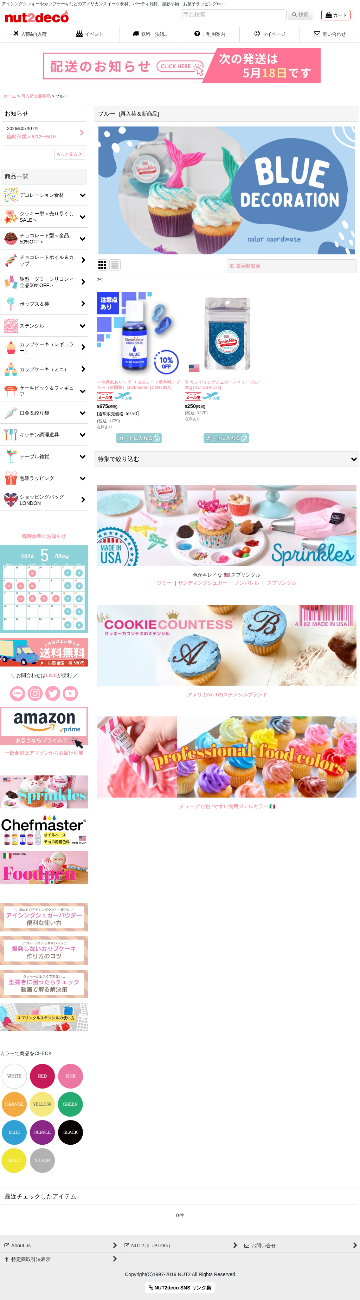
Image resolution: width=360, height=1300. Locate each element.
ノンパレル (246, 583)
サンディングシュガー (202, 583)
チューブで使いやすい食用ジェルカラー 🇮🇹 (227, 806)
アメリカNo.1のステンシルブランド (227, 694)
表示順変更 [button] (245, 266)
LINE (51, 675)
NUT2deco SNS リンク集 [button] (180, 1288)
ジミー (164, 583)
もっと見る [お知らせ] (69, 154)
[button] (150, 35)
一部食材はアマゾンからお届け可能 (44, 753)
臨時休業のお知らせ (44, 536)
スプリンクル (281, 583)
